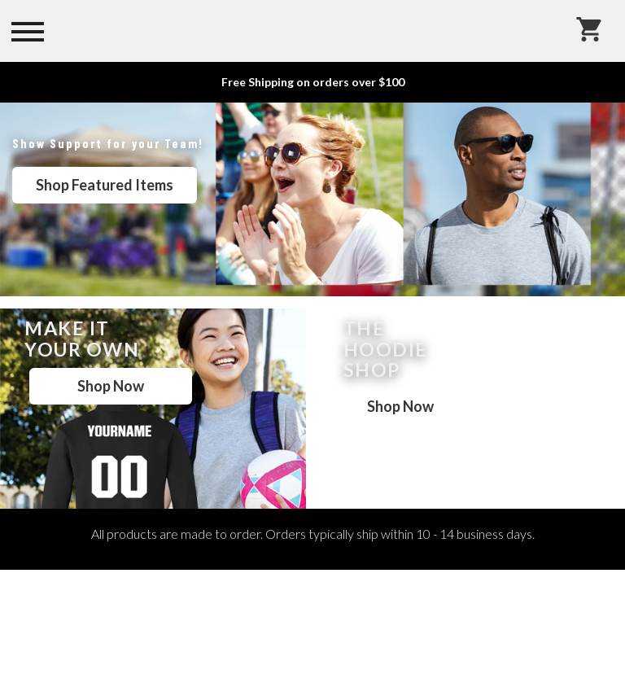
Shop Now (110, 386)
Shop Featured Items (104, 185)
